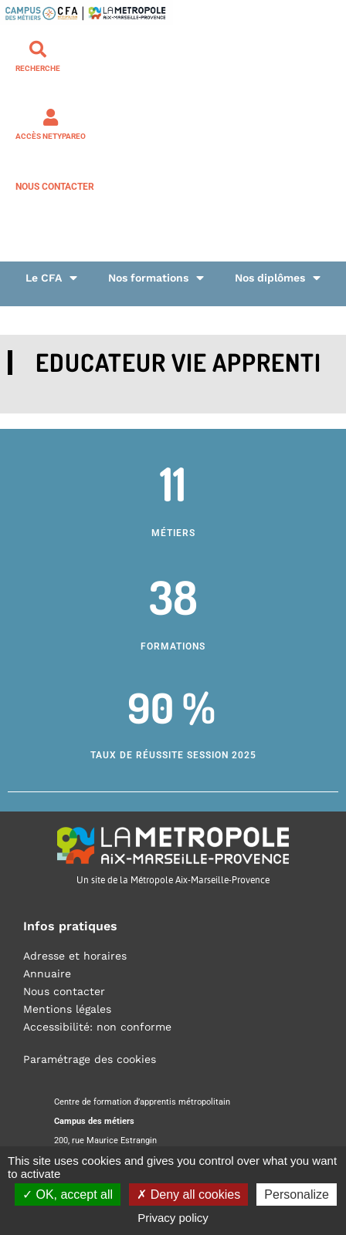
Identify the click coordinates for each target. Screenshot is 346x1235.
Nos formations (156, 278)
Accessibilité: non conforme (97, 1027)
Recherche (37, 68)
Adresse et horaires (75, 956)
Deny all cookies (188, 1194)
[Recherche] (37, 49)
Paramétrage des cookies (89, 1059)
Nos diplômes (278, 278)
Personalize (296, 1194)
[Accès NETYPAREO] (50, 117)
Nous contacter (54, 186)
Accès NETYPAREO (50, 136)
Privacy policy (173, 1217)
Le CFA (51, 278)
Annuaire (47, 973)
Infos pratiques (70, 926)
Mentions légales (67, 1009)
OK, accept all (67, 1194)
